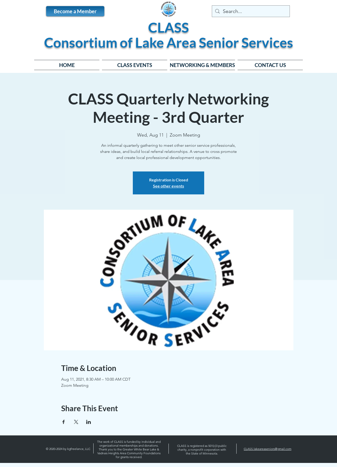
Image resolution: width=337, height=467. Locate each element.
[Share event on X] (76, 422)
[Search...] (251, 11)
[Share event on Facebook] (63, 422)
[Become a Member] (75, 11)
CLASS (168, 27)
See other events (168, 185)
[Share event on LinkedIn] (88, 422)
